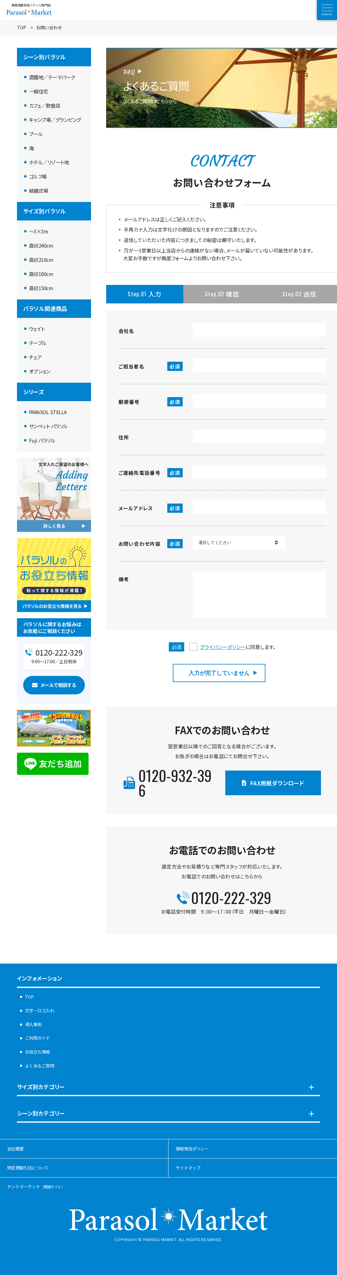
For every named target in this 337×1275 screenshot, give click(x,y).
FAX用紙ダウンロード (277, 783)
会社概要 (15, 1148)
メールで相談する (58, 685)
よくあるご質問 (39, 1066)
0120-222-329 (231, 897)
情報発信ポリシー (192, 1148)
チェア (35, 357)
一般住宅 (38, 91)
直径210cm (41, 259)
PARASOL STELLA (48, 412)
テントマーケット (36, 1186)
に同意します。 (238, 647)
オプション (39, 371)
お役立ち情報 (37, 1052)
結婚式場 (38, 190)
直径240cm (41, 245)
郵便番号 (151, 401)
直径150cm (41, 288)
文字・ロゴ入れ (39, 1010)
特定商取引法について (27, 1168)
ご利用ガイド (37, 1038)
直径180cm (41, 273)
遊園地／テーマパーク (52, 77)
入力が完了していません (219, 673)
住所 (124, 437)
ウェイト (37, 328)
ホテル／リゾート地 (49, 162)
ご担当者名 (151, 366)
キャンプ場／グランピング (55, 119)
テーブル (38, 342)
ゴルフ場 (38, 176)
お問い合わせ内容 (151, 543)
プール (36, 133)
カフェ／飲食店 (44, 105)
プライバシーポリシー (223, 647)
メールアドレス (151, 508)
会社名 (127, 331)
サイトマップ (188, 1168)
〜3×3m (38, 231)
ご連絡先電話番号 (151, 472)
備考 (124, 579)
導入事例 (33, 1024)
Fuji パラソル (42, 440)
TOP (21, 28)
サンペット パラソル (48, 426)
